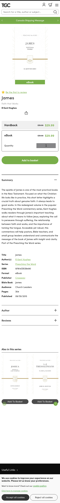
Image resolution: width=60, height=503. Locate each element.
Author (5, 310)
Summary (7, 180)
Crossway (20, 277)
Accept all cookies (15, 497)
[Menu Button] (56, 5)
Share (26, 112)
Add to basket (30, 160)
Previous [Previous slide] (2, 20)
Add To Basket (15, 401)
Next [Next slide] (57, 20)
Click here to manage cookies (15, 491)
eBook (8, 135)
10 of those (11, 5)
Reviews (6, 320)
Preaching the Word (25, 264)
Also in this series (11, 349)
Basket (50, 5)
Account (44, 4)
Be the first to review (16, 92)
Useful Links (8, 469)
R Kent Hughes (9, 107)
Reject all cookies (44, 497)
